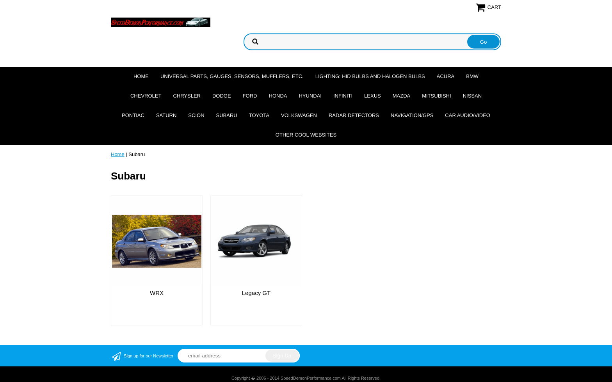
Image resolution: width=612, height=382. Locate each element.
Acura (446, 76)
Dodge (221, 96)
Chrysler (187, 96)
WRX (157, 293)
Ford (250, 96)
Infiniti (342, 96)
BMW (472, 76)
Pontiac (133, 115)
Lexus (372, 96)
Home (141, 76)
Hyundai (310, 96)
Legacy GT (256, 293)
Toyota (259, 115)
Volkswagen (299, 115)
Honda (278, 96)
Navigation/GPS (412, 115)
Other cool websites (306, 135)
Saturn (166, 115)
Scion (196, 115)
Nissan (472, 96)
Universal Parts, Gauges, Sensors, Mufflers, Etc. (232, 76)
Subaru (226, 115)
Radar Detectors (354, 115)
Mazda (402, 96)
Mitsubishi (436, 96)
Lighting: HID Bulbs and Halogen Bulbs (370, 76)
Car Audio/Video (467, 115)
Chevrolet (145, 96)
